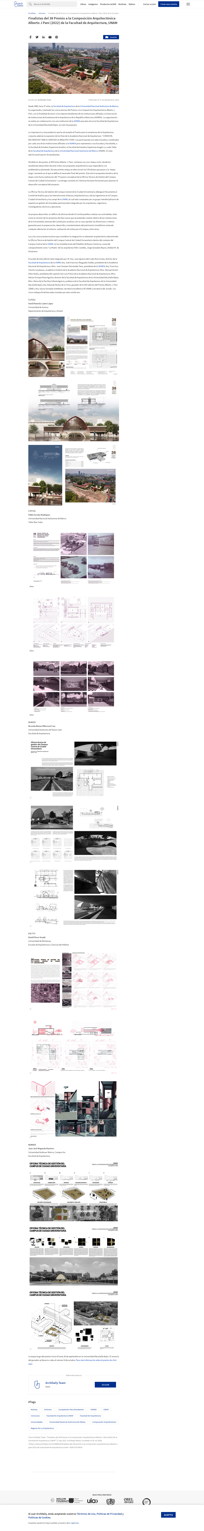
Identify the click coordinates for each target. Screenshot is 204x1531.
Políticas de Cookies (39, 1517)
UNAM (65, 199)
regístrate (75, 1523)
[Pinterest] (56, 37)
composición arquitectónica (104, 1422)
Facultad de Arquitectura (64, 106)
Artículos (48, 1409)
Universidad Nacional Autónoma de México (99, 106)
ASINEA (77, 121)
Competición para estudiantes (71, 1409)
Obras (83, 4)
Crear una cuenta (169, 4)
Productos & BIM (108, 4)
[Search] (55, 4)
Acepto (168, 1515)
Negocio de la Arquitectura (42, 1428)
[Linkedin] (43, 37)
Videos (132, 4)
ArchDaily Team (55, 1383)
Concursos (35, 1415)
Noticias (122, 4)
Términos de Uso (86, 1513)
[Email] (50, 37)
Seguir (105, 1384)
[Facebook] (30, 37)
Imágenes (93, 4)
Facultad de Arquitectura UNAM (59, 1415)
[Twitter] (37, 37)
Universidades (37, 1422)
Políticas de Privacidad (109, 1513)
